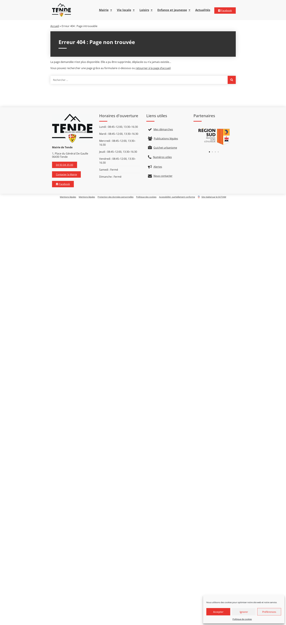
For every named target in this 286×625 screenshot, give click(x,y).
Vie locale (126, 10)
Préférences (269, 611)
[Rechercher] (232, 80)
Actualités (202, 10)
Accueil (54, 26)
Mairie (105, 10)
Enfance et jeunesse (173, 10)
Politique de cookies (242, 619)
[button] (209, 151)
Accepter (218, 611)
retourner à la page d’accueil (153, 68)
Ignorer (244, 611)
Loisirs (146, 10)
